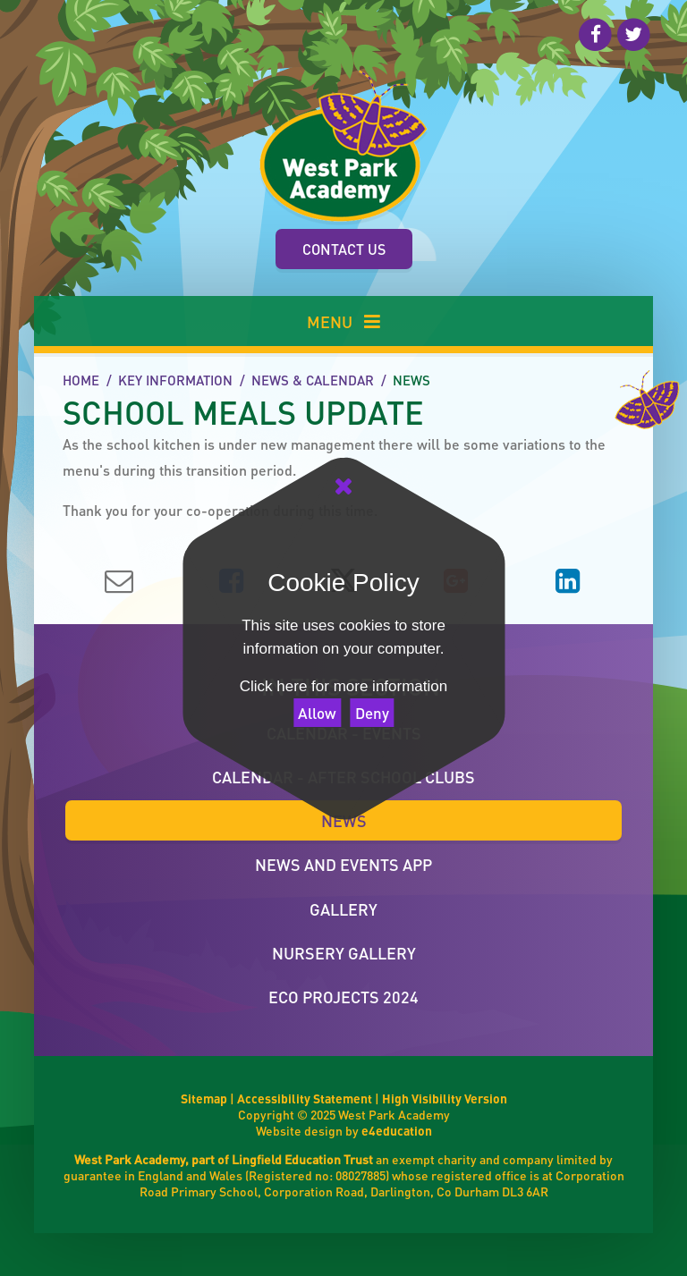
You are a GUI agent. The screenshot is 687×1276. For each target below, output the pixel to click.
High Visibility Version (444, 1098)
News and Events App (343, 864)
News (411, 380)
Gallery (343, 909)
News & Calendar (312, 380)
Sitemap (204, 1098)
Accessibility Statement (304, 1098)
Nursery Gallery (344, 952)
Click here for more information (343, 686)
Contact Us (344, 249)
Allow (317, 713)
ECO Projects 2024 (343, 996)
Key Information (175, 380)
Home (81, 380)
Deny (372, 713)
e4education (396, 1130)
